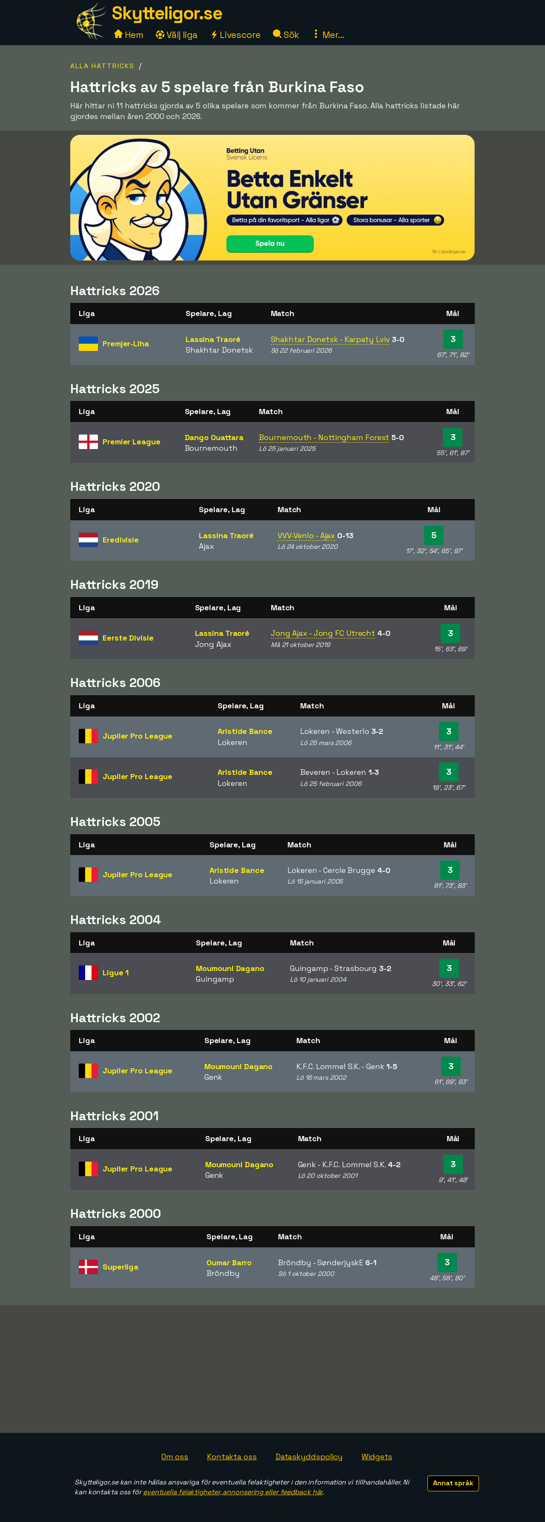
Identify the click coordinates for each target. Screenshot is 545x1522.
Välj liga (177, 35)
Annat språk (453, 1483)
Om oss (174, 1456)
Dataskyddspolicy (309, 1456)
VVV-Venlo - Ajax (306, 535)
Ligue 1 (116, 972)
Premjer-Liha (126, 343)
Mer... (328, 35)
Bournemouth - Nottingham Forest (324, 437)
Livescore (235, 35)
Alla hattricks (102, 65)
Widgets (376, 1456)
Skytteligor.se (167, 13)
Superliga (120, 1267)
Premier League (132, 441)
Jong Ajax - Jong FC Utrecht (323, 633)
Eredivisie (121, 540)
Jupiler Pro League (137, 736)
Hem (128, 35)
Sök (286, 35)
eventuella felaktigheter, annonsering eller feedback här (232, 1491)
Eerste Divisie (128, 638)
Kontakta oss (232, 1456)
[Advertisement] (272, 1369)
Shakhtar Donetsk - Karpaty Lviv (330, 339)
